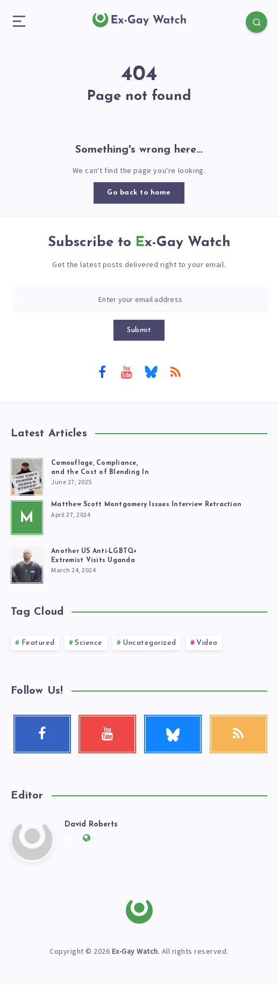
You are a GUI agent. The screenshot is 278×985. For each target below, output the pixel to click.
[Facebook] (102, 371)
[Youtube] (127, 371)
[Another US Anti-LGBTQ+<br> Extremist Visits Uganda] (27, 563)
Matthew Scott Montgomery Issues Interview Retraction (146, 504)
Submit (139, 330)
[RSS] (176, 371)
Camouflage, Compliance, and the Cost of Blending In (100, 468)
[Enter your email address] (140, 299)
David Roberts (91, 825)
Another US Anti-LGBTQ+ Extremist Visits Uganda (94, 556)
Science (89, 643)
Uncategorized (149, 643)
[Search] (256, 22)
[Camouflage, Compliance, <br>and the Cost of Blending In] (27, 475)
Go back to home (139, 192)
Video (207, 643)
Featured (38, 643)
